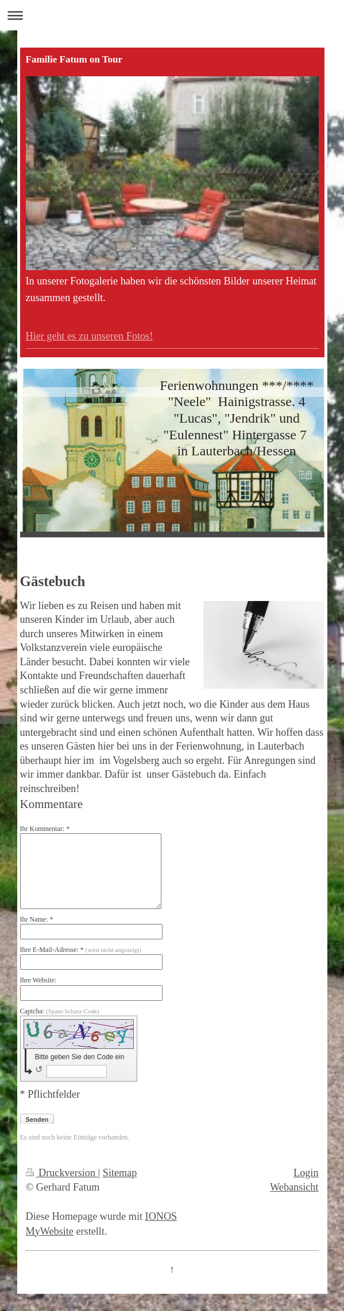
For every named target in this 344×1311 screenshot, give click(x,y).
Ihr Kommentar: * (45, 829)
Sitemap (120, 1173)
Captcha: (60, 1011)
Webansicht (294, 1187)
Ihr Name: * (36, 919)
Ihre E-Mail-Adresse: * (80, 950)
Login (305, 1173)
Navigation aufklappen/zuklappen (172, 15)
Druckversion (62, 1173)
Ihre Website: (38, 980)
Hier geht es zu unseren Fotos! (89, 336)
